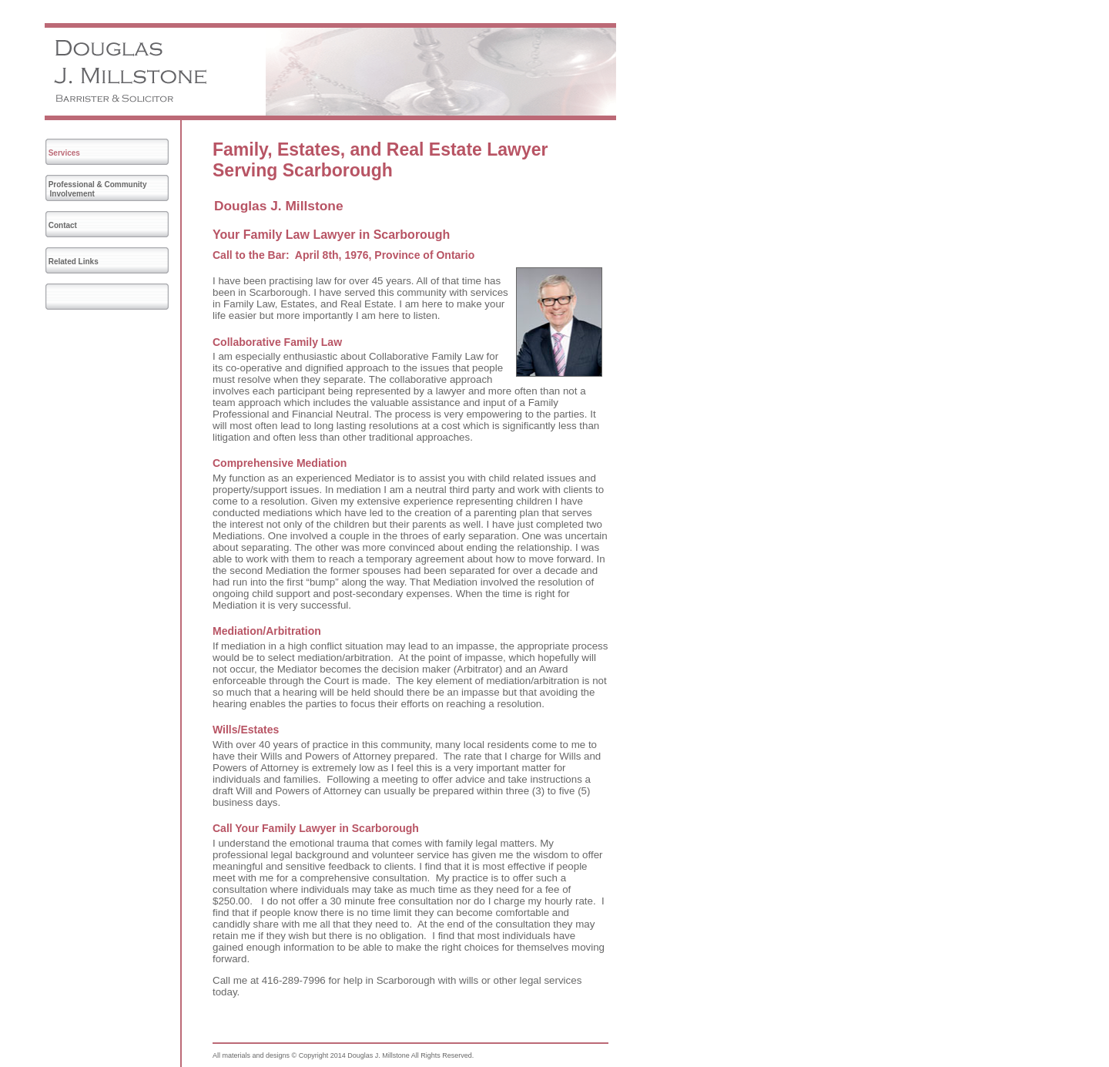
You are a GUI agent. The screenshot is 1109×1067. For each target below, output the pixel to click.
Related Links (74, 261)
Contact (63, 225)
